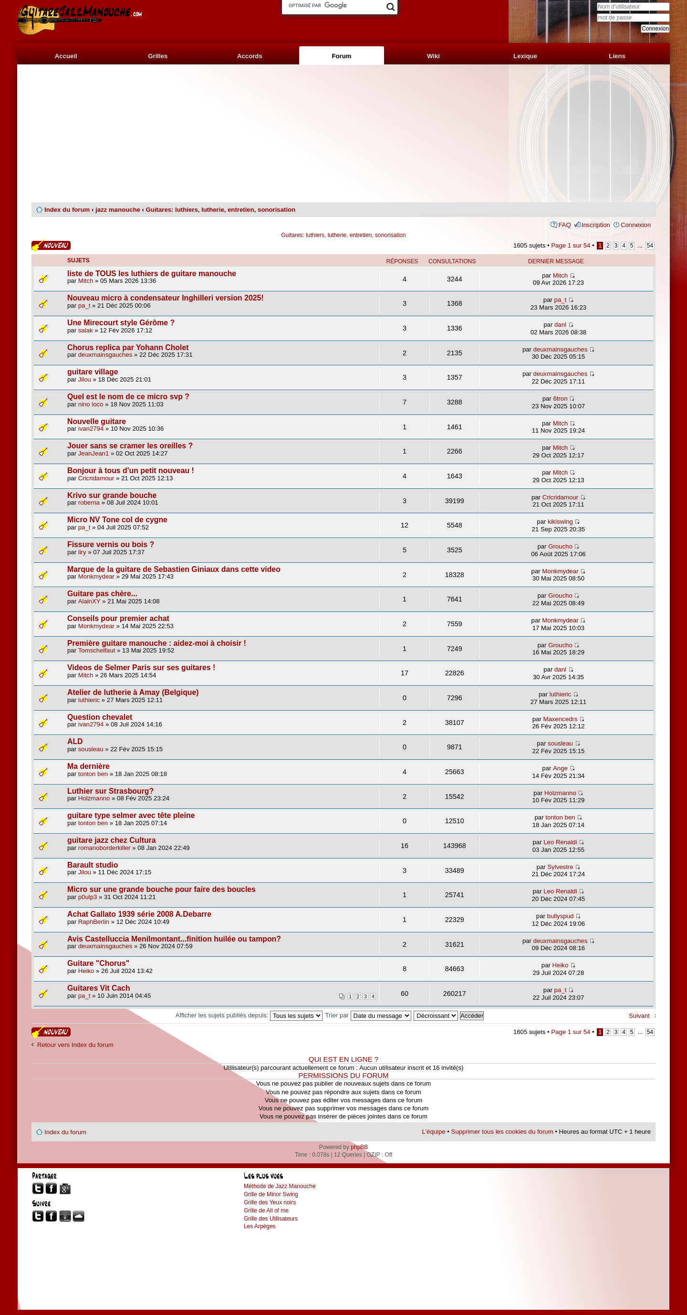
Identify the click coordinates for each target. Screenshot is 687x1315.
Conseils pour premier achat (118, 618)
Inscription (596, 224)
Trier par (368, 1015)
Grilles (157, 56)
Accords (249, 56)
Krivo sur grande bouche (111, 495)
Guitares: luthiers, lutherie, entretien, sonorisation (221, 209)
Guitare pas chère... (102, 594)
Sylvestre (560, 866)
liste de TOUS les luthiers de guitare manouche (151, 273)
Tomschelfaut (96, 650)
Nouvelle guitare (96, 421)
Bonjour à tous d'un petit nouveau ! (130, 470)
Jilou (84, 379)
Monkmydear (96, 576)
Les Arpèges (260, 1226)
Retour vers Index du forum (75, 1044)
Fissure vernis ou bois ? (110, 544)
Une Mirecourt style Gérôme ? (121, 323)
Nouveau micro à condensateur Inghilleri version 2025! (165, 298)
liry (82, 552)
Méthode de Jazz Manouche (280, 1186)
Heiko (86, 970)
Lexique (525, 56)
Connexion (636, 224)
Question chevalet (99, 717)
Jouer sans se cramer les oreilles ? (130, 446)
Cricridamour (96, 478)
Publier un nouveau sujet (51, 245)
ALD (75, 741)
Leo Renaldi (560, 842)
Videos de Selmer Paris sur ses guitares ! (141, 667)
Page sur (570, 245)
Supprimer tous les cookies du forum (502, 1131)
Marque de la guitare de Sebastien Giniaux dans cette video (174, 569)
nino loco (91, 404)
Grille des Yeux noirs (270, 1202)
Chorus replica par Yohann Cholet (127, 347)
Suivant (639, 1015)
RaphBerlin (93, 921)
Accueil (66, 56)
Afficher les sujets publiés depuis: (249, 1015)
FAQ (564, 224)
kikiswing (560, 521)
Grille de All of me (266, 1210)
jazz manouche (117, 209)
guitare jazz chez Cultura (111, 840)
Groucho (560, 546)
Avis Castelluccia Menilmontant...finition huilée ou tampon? (174, 939)
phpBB (359, 1147)
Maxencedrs (560, 719)
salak (85, 330)
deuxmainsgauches (105, 354)
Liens (617, 56)
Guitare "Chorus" (98, 963)
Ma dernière (88, 766)
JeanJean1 (93, 453)
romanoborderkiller (104, 847)
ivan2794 (91, 428)
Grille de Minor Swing (271, 1194)
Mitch (86, 280)
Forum (341, 56)
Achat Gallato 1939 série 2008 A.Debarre (139, 914)
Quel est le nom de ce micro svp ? (128, 397)
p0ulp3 (87, 897)
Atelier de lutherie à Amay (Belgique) (133, 692)
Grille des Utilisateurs (271, 1218)
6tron (560, 398)
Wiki (433, 56)
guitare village (92, 372)
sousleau (91, 749)
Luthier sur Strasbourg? (110, 791)
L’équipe (434, 1131)
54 (650, 245)
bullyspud (560, 916)
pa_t (84, 305)
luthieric (89, 700)
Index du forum (67, 209)
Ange (560, 768)
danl (560, 324)
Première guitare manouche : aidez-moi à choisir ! (156, 643)
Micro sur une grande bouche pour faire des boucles (161, 889)
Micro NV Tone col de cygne (117, 520)
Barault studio (92, 865)
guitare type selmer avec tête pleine (131, 815)
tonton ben (93, 773)
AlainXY (89, 601)
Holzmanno (94, 798)
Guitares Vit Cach (98, 988)
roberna (89, 502)
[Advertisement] (343, 133)
